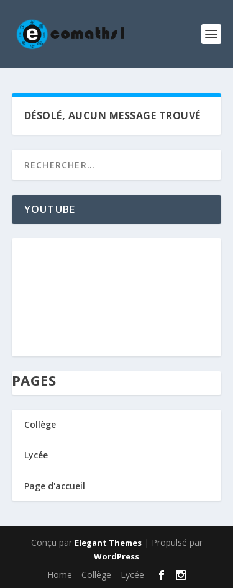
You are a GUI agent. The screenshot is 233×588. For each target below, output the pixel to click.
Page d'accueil (54, 486)
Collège (40, 424)
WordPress (116, 556)
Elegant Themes (108, 542)
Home (59, 575)
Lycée (36, 455)
